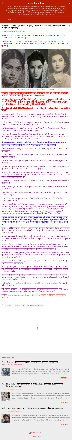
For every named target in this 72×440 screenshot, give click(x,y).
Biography (9, 305)
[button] (69, 26)
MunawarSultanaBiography (35, 305)
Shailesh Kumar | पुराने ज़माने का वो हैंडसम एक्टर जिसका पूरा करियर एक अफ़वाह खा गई (30, 362)
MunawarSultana (20, 305)
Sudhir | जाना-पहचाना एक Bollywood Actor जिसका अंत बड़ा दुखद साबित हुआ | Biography (32, 408)
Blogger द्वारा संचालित (36, 433)
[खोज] (69, 4)
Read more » (65, 378)
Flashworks (33, 436)
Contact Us (12, 19)
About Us (23, 19)
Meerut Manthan (36, 3)
